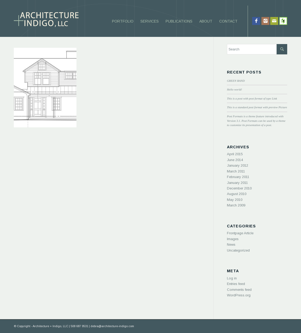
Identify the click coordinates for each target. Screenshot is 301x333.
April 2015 (235, 154)
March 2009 (236, 205)
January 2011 (237, 183)
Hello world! (234, 89)
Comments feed (239, 290)
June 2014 (235, 160)
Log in (232, 278)
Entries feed (236, 284)
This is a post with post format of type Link (252, 98)
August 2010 (236, 194)
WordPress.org (239, 295)
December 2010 (239, 188)
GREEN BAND (236, 80)
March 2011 (236, 171)
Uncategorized (238, 250)
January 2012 (237, 165)
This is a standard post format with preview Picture (257, 107)
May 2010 (234, 200)
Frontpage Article (240, 233)
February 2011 (238, 177)
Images (233, 239)
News (231, 244)
